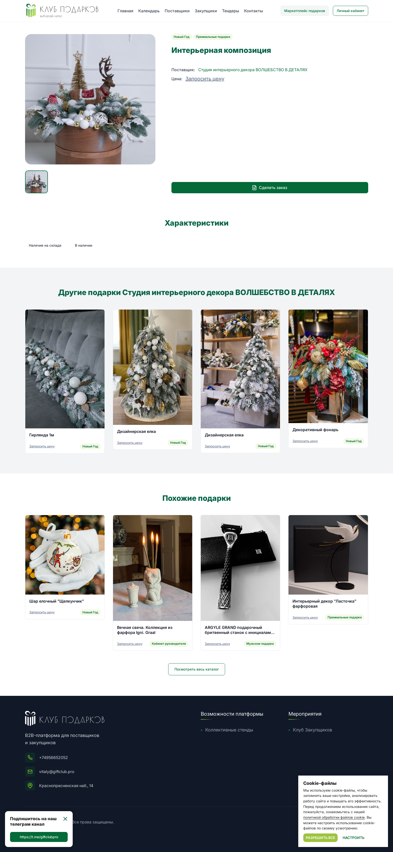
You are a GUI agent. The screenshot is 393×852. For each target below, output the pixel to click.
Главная (125, 10)
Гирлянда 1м (41, 435)
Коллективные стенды (229, 729)
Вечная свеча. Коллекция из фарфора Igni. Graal (144, 631)
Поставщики (177, 10)
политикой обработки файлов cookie (334, 817)
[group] (90, 99)
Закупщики (206, 10)
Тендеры (230, 10)
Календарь (149, 10)
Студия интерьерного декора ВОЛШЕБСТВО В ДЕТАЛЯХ (253, 69)
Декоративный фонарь (315, 430)
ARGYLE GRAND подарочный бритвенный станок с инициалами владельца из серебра (239, 631)
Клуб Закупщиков (312, 729)
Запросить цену (204, 78)
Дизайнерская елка (136, 431)
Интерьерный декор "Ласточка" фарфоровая (324, 604)
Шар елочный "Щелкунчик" (56, 601)
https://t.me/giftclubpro (39, 837)
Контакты (253, 10)
